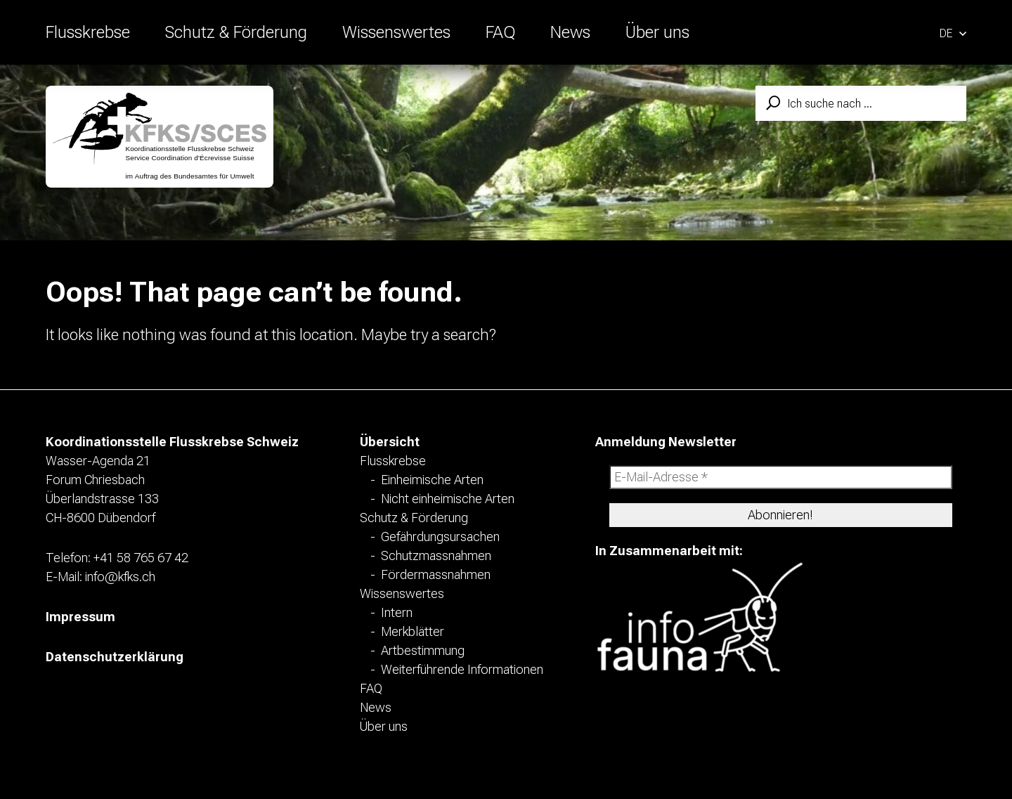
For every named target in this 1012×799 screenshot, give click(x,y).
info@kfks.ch (120, 576)
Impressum (80, 616)
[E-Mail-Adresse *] (780, 477)
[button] (953, 32)
